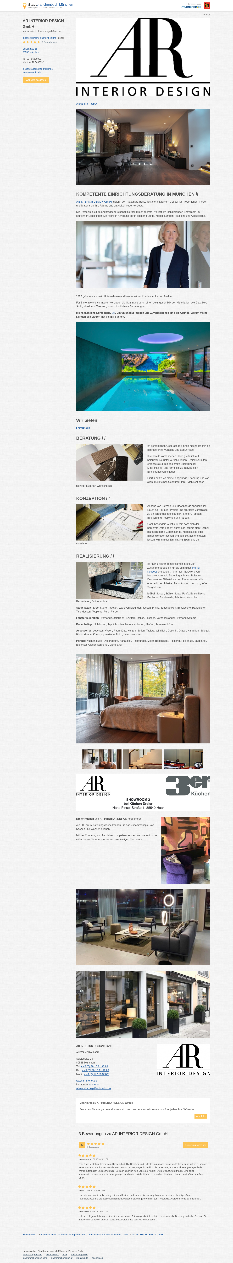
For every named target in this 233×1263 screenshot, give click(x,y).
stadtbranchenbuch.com (35, 1258)
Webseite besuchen (36, 80)
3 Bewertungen (49, 42)
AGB (64, 1254)
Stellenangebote (79, 1254)
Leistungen (83, 428)
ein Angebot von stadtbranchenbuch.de (45, 7)
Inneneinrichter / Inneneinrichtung (39, 38)
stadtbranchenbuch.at (61, 1258)
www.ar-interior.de (32, 72)
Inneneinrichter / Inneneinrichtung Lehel (108, 1234)
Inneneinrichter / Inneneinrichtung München (63, 1234)
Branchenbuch (30, 1234)
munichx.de (82, 1258)
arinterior (94, 1084)
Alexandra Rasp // (86, 103)
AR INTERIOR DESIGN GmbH (147, 1234)
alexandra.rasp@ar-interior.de (38, 69)
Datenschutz (52, 1254)
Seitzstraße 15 (45, 50)
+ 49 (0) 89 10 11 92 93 (95, 1070)
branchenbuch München (50, 4)
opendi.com (97, 1258)
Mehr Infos (200, 1116)
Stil (113, 312)
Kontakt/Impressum (32, 1254)
